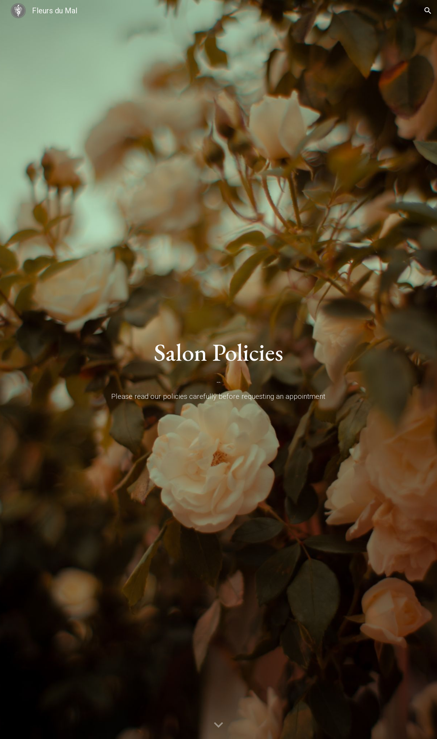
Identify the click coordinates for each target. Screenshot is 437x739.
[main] (218, 353)
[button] (428, 11)
